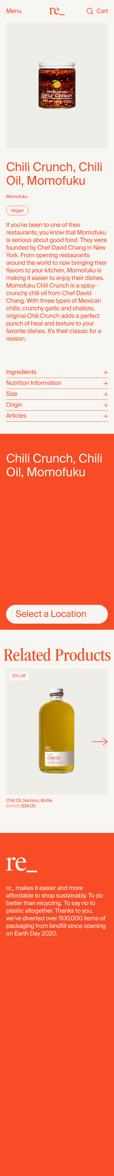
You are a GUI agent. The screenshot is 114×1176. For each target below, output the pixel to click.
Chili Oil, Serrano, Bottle (29, 800)
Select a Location (51, 614)
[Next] (100, 742)
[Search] (90, 11)
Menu (14, 11)
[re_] (57, 11)
